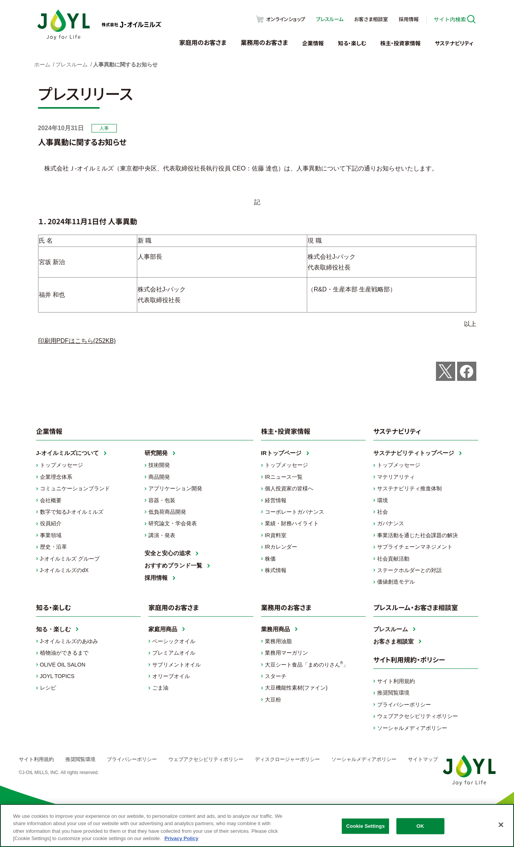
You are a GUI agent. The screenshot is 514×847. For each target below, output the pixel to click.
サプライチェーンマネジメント (414, 547)
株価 (270, 559)
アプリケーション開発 (175, 488)
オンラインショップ (285, 19)
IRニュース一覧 (284, 477)
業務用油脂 (278, 641)
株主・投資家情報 (400, 43)
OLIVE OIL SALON (63, 665)
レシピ (48, 688)
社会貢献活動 (393, 559)
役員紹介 (51, 523)
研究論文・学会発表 (172, 523)
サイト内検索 (450, 19)
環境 (382, 500)
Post (445, 371)
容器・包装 (161, 500)
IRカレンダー (281, 547)
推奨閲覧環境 (393, 693)
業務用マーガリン (286, 653)
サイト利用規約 (396, 681)
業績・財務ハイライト (292, 523)
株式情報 (275, 570)
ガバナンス (390, 523)
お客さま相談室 (371, 19)
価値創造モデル (396, 582)
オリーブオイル (171, 676)
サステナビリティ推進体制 (409, 488)
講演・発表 (161, 535)
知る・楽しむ (352, 43)
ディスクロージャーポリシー (287, 759)
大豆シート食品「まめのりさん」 (307, 663)
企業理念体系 (56, 477)
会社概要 (51, 500)
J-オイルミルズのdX (64, 570)
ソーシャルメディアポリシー (412, 728)
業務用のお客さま (264, 42)
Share (466, 371)
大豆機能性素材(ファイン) (296, 688)
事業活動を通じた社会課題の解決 (417, 535)
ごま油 (160, 688)
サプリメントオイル (176, 665)
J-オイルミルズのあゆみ (69, 641)
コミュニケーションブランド (75, 488)
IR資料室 (275, 535)
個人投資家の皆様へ (289, 488)
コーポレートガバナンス (294, 512)
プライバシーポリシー (404, 704)
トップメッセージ (61, 465)
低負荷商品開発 (167, 512)
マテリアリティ (396, 477)
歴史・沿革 (53, 547)
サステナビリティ (454, 43)
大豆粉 (273, 699)
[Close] (500, 824)
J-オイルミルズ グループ (70, 559)
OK (420, 826)
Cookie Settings (365, 826)
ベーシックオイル (173, 641)
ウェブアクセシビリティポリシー (417, 716)
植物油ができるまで (64, 653)
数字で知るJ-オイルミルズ (72, 512)
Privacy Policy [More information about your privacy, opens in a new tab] (181, 838)
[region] (257, 825)
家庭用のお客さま (202, 42)
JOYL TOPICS (57, 676)
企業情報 (313, 43)
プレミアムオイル (173, 653)
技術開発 (159, 465)
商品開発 (159, 477)
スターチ (275, 676)
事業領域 (51, 535)
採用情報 (409, 19)
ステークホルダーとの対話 (409, 570)
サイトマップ (423, 759)
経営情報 (275, 500)
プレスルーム (329, 19)
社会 (382, 512)
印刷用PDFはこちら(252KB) (77, 340)
